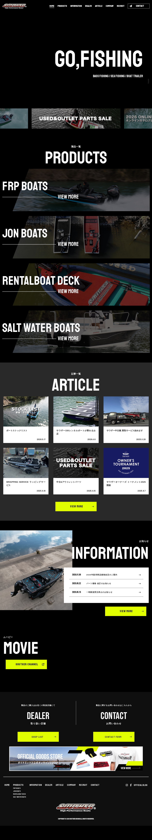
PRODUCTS (62, 6)
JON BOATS (17, 802)
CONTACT (95, 796)
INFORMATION (76, 6)
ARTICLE (98, 6)
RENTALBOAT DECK (19, 805)
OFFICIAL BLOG (141, 796)
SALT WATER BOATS (19, 808)
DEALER (88, 6)
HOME (51, 6)
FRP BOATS (17, 799)
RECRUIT (120, 6)
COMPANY (110, 6)
